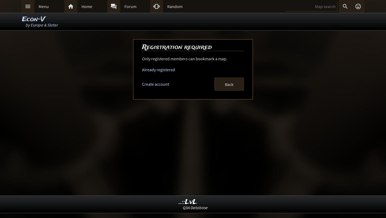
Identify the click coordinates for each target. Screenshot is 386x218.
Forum (130, 6)
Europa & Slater (44, 25)
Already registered (158, 69)
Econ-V (33, 19)
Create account (155, 84)
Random (175, 6)
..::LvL (188, 202)
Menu (44, 6)
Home (86, 6)
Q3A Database (195, 207)
